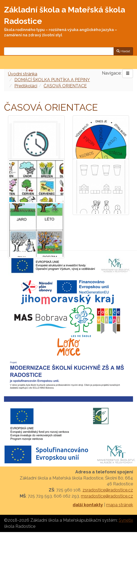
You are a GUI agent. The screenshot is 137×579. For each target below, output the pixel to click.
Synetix (126, 520)
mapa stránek (119, 504)
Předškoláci (25, 85)
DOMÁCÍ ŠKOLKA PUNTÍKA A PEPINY (52, 79)
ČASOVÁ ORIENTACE (65, 85)
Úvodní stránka (22, 73)
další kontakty (88, 504)
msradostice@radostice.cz (107, 496)
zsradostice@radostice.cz (107, 489)
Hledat (123, 51)
